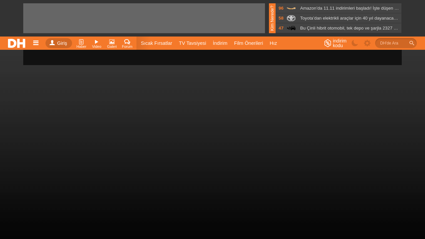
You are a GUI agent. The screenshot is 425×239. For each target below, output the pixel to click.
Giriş (58, 43)
